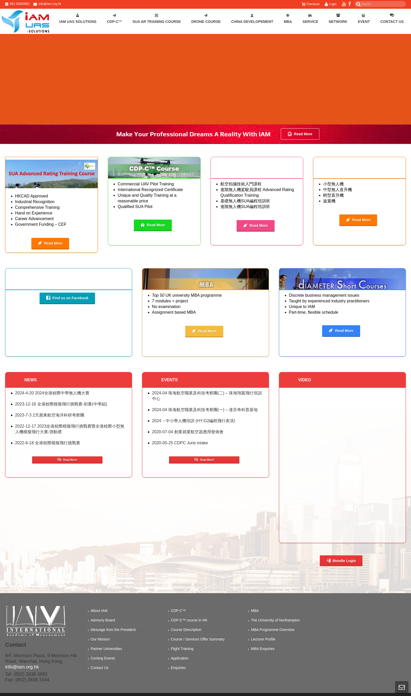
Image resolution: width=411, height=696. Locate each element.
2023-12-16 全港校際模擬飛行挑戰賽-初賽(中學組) (61, 404)
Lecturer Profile (263, 639)
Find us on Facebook (67, 298)
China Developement (252, 18)
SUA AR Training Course (157, 18)
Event (364, 18)
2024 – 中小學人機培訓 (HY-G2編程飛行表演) (193, 421)
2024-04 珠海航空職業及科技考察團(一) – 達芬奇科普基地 (205, 410)
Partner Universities (106, 649)
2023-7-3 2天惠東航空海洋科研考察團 (49, 415)
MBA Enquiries (263, 649)
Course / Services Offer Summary (198, 639)
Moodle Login (341, 561)
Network (338, 18)
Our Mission (100, 639)
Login (331, 4)
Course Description (186, 630)
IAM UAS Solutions (78, 18)
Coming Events (103, 658)
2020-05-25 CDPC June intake (180, 443)
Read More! (67, 459)
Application (180, 658)
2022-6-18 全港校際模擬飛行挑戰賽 (47, 443)
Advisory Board (103, 620)
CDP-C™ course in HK (189, 620)
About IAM (99, 611)
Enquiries (178, 668)
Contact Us (392, 18)
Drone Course (206, 18)
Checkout (311, 4)
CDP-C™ (114, 18)
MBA (288, 18)
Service (310, 18)
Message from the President (113, 630)
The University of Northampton (275, 620)
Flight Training (182, 649)
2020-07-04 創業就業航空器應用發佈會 (187, 432)
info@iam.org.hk (50, 4)
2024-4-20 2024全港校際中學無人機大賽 (52, 393)
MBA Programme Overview (272, 630)
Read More (300, 134)
